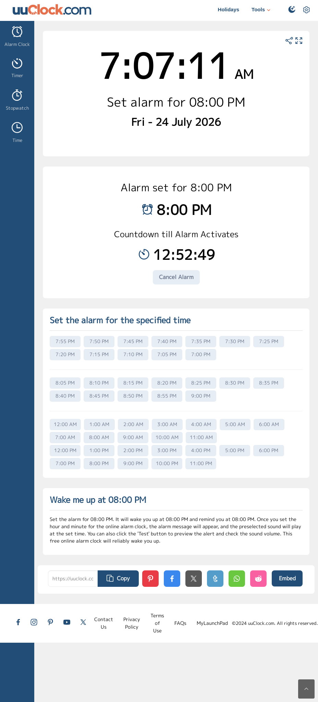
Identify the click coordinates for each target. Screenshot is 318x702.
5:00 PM (234, 450)
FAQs (180, 623)
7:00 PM (200, 354)
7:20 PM (65, 354)
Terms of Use (157, 623)
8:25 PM (200, 382)
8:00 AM (99, 437)
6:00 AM (269, 424)
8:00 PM (99, 463)
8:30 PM (234, 382)
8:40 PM (65, 395)
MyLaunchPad (212, 623)
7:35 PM (200, 341)
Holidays (229, 9)
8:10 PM (99, 382)
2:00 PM (133, 450)
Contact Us (103, 623)
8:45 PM (99, 395)
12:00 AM (65, 424)
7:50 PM (99, 341)
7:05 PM (166, 354)
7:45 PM (133, 341)
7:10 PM (133, 354)
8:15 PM (133, 382)
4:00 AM (201, 424)
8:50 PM (133, 395)
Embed (287, 578)
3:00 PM (166, 450)
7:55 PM (65, 341)
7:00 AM (65, 437)
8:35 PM (268, 382)
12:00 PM (65, 450)
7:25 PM (268, 341)
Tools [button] (262, 10)
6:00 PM (268, 450)
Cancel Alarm (176, 277)
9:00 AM (133, 437)
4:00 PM (200, 450)
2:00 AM (133, 424)
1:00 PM (99, 450)
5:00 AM (235, 424)
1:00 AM (99, 424)
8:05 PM (65, 382)
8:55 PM (166, 395)
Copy (118, 578)
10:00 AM (167, 437)
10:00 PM (167, 463)
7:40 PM (166, 341)
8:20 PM (166, 382)
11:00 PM (201, 463)
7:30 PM (234, 341)
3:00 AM (167, 424)
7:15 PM (99, 354)
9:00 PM (200, 395)
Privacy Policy (131, 623)
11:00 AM (201, 437)
